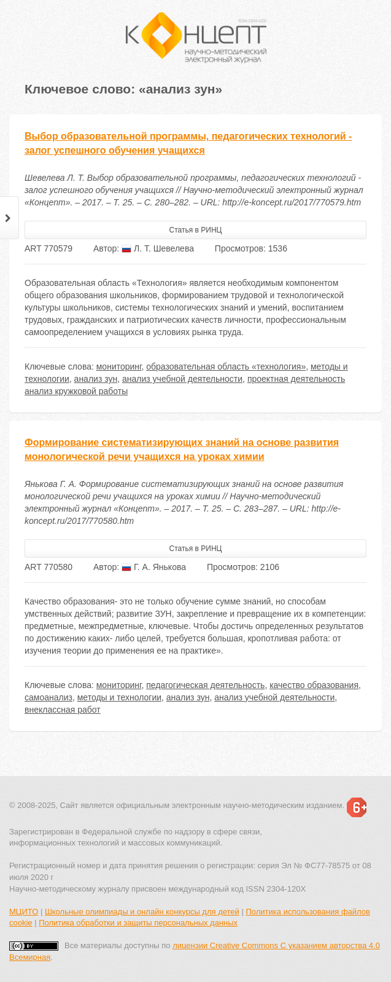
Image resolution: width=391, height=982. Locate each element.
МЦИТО (23, 911)
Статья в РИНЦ (195, 230)
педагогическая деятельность (205, 685)
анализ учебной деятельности (182, 379)
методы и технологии (119, 697)
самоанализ (48, 697)
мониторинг (119, 366)
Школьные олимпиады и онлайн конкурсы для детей (142, 911)
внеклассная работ (63, 710)
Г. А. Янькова (154, 567)
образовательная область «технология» (226, 366)
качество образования (313, 685)
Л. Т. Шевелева (158, 248)
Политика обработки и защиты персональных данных (138, 922)
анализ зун (96, 379)
